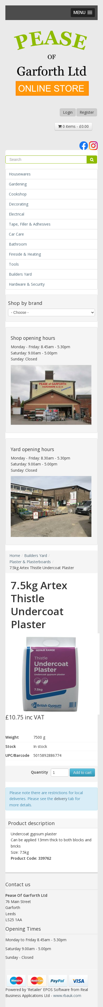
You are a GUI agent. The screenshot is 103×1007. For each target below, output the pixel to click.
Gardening (18, 184)
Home (14, 555)
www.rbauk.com (67, 995)
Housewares (20, 174)
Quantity (39, 772)
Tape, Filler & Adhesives (30, 224)
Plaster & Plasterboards (30, 561)
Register (87, 112)
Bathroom (18, 244)
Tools (14, 264)
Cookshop (18, 194)
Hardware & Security (27, 284)
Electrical (16, 214)
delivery (60, 798)
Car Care (16, 234)
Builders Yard (20, 274)
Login (68, 112)
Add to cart (82, 772)
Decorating (18, 204)
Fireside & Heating (25, 254)
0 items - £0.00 (73, 126)
